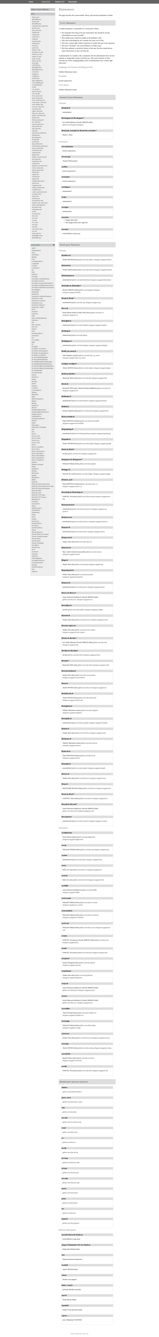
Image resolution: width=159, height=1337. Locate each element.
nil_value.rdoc (36, 122)
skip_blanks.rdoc (37, 126)
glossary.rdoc (36, 28)
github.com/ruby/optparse (88, 464)
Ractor (34, 444)
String (33, 514)
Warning (34, 565)
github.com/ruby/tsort (82, 778)
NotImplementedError (38, 418)
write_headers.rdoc (37, 104)
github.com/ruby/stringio (88, 1025)
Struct (33, 517)
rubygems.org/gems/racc (85, 599)
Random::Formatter (37, 464)
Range (34, 466)
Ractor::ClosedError (38, 447)
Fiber (33, 316)
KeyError (34, 386)
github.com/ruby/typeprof (70, 1223)
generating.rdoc (36, 137)
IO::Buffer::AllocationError (40, 351)
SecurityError (36, 504)
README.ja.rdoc (37, 235)
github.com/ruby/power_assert (72, 1102)
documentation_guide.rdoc (40, 146)
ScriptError (35, 501)
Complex (34, 265)
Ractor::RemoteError (38, 458)
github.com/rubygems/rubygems (73, 125)
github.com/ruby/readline (76, 610)
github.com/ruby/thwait (87, 755)
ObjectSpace (35, 425)
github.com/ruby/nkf (84, 952)
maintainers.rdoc (37, 161)
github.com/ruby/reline (75, 655)
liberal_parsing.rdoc (38, 120)
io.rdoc (34, 87)
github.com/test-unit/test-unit (71, 1122)
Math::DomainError (38, 399)
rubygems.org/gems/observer (98, 521)
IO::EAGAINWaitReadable (40, 357)
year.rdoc (35, 227)
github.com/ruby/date (79, 859)
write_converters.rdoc (38, 100)
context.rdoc (35, 37)
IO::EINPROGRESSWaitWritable (42, 364)
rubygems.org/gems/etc (94, 870)
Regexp (34, 475)
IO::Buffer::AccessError (39, 348)
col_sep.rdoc (36, 89)
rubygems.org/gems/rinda (101, 665)
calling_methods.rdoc (38, 187)
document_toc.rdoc (37, 52)
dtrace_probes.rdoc (37, 148)
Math (33, 397)
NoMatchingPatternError (39, 410)
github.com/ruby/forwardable (89, 421)
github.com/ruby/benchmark (81, 280)
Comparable (35, 263)
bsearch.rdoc (36, 78)
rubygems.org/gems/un (103, 788)
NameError (35, 405)
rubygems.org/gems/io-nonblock (73, 917)
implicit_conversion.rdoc (39, 157)
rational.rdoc (36, 34)
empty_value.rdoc (37, 111)
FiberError (35, 320)
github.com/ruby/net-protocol (81, 509)
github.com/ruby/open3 (79, 531)
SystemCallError (37, 523)
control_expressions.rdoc (39, 192)
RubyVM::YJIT (36, 493)
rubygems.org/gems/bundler (71, 292)
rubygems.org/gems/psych (86, 990)
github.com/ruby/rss (68, 1142)
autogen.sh (35, 74)
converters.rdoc (36, 109)
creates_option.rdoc (38, 168)
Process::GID (36, 436)
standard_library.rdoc (38, 181)
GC (33, 337)
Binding (34, 257)
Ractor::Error (36, 449)
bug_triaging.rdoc (37, 80)
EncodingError (36, 289)
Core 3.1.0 (46, 2)
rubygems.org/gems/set (99, 688)
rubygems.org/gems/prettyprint (72, 577)
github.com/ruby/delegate (80, 345)
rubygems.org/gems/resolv (99, 620)
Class (33, 259)
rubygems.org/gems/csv (70, 315)
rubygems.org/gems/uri (100, 798)
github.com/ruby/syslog (85, 1048)
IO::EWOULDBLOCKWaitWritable (42, 368)
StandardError (36, 510)
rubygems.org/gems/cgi (93, 302)
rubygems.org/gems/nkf (99, 952)
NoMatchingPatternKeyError (40, 412)
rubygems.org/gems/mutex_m (72, 486)
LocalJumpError (36, 390)
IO (32, 344)
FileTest (34, 329)
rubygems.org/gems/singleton (72, 713)
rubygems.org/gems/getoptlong (100, 433)
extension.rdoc (36, 152)
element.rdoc (36, 43)
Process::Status (36, 438)
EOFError (35, 274)
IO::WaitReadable (37, 370)
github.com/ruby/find (85, 411)
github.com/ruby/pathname (84, 975)
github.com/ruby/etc (79, 870)
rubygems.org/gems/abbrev (103, 259)
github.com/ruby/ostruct (94, 552)
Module (34, 403)
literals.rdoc (35, 196)
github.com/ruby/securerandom (85, 675)
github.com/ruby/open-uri (83, 542)
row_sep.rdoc (36, 93)
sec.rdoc (34, 220)
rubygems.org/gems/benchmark (101, 280)
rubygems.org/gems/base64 (103, 270)
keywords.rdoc (36, 159)
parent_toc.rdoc (36, 61)
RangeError (35, 469)
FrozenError (35, 335)
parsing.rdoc (35, 139)
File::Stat (34, 327)
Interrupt (34, 381)
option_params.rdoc (38, 170)
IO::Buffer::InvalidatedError (40, 353)
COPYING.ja (36, 65)
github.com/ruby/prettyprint (84, 574)
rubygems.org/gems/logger (101, 474)
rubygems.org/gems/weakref (98, 821)
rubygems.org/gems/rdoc (70, 645)
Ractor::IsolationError (38, 451)
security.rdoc (36, 176)
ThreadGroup (36, 547)
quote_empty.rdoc (37, 98)
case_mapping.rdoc (38, 82)
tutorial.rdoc (35, 172)
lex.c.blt (34, 231)
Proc (33, 431)
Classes (39, 9)
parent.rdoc (35, 48)
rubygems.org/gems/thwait (71, 758)
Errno (33, 309)
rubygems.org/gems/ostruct (71, 554)
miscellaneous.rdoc (37, 200)
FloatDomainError (37, 333)
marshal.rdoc (36, 163)
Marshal (34, 392)
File (33, 322)
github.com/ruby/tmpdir (79, 768)
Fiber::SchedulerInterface (39, 318)
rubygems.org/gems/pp (95, 564)
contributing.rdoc (37, 85)
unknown (34, 571)
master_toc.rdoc (36, 56)
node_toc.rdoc (36, 59)
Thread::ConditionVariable (39, 536)
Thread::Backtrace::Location (40, 534)
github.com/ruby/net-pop (70, 1172)
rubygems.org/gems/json (70, 942)
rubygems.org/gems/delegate (98, 345)
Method (34, 401)
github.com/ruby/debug (79, 335)
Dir (33, 270)
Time (33, 549)
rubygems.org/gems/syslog (102, 1048)
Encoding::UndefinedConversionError (43, 287)
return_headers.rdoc (38, 124)
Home (31, 2)
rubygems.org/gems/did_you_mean (73, 358)
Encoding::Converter (38, 281)
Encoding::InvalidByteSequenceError (43, 285)
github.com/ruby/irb (74, 453)
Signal (34, 506)
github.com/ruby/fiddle (89, 890)
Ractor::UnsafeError (38, 460)
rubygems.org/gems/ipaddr (102, 443)
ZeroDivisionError (37, 567)
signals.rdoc (35, 179)
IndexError (35, 377)
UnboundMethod (37, 558)
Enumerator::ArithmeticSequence (41, 296)
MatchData (35, 394)
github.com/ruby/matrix (70, 1193)
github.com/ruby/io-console (88, 902)
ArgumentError (36, 250)
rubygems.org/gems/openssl (71, 965)
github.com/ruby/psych (69, 990)
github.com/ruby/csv (97, 312)
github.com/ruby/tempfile (80, 723)
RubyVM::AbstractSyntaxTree (41, 484)
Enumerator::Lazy (37, 303)
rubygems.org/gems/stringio (71, 1028)
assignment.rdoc (37, 185)
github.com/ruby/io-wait (87, 927)
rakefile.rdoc (36, 32)
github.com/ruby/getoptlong (81, 433)
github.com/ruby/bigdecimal (86, 837)
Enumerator (35, 294)
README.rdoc (36, 19)
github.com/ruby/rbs (69, 1213)
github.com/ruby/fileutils (80, 401)
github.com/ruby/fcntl (80, 880)
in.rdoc (34, 211)
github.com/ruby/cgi (78, 302)
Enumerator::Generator (38, 300)
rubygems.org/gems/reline (91, 655)
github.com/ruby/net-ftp (70, 1152)
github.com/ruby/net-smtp (70, 1183)
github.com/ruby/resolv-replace (85, 630)
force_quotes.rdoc (37, 96)
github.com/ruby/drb (84, 378)
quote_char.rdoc (36, 91)
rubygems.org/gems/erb (70, 390)
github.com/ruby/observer (80, 521)
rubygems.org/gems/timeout (71, 745)
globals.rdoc (35, 155)
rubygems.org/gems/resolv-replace (73, 632)
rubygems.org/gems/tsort (98, 778)
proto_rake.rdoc (36, 30)
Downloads (72, 2)
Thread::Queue (36, 541)
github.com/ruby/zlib (85, 1070)
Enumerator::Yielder (38, 307)
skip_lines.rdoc (36, 128)
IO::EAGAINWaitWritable (40, 359)
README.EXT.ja (37, 69)
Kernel (34, 383)
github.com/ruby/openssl (87, 963)
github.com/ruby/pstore (79, 587)
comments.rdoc (36, 189)
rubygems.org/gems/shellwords (72, 700)
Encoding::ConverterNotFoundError (42, 283)
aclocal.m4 (35, 72)
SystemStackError (37, 527)
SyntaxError (35, 521)
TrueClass (35, 554)
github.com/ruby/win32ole (85, 1058)
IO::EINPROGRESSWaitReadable (42, 362)
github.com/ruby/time (82, 733)
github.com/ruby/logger (85, 474)
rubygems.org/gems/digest (102, 368)
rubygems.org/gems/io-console (72, 905)
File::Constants (36, 324)
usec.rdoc (35, 224)
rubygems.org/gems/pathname (72, 977)
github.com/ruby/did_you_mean (89, 355)
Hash (33, 342)
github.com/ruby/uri (85, 798)
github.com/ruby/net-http (86, 496)
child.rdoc (35, 39)
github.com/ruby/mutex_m (88, 484)
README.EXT (36, 67)
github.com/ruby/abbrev (86, 259)
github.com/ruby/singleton (89, 710)
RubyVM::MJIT (36, 490)
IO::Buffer (35, 346)
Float (33, 331)
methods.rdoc (36, 198)
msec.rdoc (35, 216)
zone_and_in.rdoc (37, 229)
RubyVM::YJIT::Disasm (39, 497)
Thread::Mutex (36, 538)
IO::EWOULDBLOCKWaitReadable (43, 366)
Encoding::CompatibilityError (40, 279)
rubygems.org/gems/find (101, 411)
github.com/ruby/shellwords (87, 698)
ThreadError (35, 545)
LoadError (35, 388)
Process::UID (36, 442)
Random (34, 462)
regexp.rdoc (35, 174)
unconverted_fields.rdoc (39, 133)
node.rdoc (35, 45)
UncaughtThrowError (38, 560)
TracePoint (35, 552)
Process (34, 434)
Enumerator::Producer (38, 305)
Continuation (35, 268)
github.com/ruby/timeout (89, 743)
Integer (34, 379)
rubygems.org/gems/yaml (85, 811)
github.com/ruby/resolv (82, 620)
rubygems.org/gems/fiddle (71, 892)
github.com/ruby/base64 (85, 270)
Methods (45, 9)
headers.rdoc (36, 117)
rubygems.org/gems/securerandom (73, 677)
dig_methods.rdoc (37, 144)
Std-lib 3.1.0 (59, 2)
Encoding (34, 276)
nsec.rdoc (35, 218)
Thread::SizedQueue (38, 543)
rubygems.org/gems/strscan (101, 1038)
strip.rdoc (35, 131)
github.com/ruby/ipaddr (85, 443)
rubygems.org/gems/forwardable (73, 423)
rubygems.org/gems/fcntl (96, 880)
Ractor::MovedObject (38, 455)
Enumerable (35, 292)
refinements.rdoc (37, 209)
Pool (33, 429)
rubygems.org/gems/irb (88, 453)
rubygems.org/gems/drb (99, 378)
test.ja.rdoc (35, 63)
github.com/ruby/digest (85, 368)
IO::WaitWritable (37, 372)
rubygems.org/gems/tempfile (98, 723)
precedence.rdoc (37, 207)
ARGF (34, 248)
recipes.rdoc (35, 141)
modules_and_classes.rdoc (40, 203)
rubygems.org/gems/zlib (100, 1070)
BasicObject (35, 255)
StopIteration (35, 512)
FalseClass (35, 314)
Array (33, 252)
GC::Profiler (35, 340)
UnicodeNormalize (37, 562)
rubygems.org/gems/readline (94, 610)
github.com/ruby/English (80, 325)
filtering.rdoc (36, 135)
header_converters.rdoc (39, 115)
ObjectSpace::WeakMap (39, 427)
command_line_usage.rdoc (40, 26)
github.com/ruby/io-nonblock (89, 915)
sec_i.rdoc (35, 222)
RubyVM (34, 482)
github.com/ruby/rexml (69, 1132)
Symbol (34, 519)
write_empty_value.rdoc (39, 102)
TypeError (35, 556)
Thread (34, 530)
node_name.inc (36, 233)
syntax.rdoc (35, 183)
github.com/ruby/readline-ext (86, 1013)
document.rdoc (36, 41)
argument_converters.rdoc (39, 165)
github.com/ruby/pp (81, 564)
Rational (34, 471)
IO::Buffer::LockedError (39, 355)
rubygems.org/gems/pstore (96, 587)
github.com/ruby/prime (69, 1203)
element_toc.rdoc (37, 54)
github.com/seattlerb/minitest (71, 1092)
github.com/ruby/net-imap (71, 1162)
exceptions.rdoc (36, 194)
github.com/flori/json (102, 940)
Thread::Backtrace (37, 532)
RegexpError (35, 477)
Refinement (35, 473)
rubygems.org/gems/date (94, 859)
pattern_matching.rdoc (38, 205)
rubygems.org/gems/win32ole (72, 1060)
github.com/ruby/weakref (80, 821)
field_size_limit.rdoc (38, 113)
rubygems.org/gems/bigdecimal (72, 839)
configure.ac (35, 76)
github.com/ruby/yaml (69, 811)
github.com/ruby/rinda (85, 665)
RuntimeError (36, 499)
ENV (33, 272)
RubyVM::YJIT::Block (38, 495)
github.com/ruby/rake (69, 1112)
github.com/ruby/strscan (83, 1038)
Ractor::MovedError (38, 453)
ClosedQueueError (37, 261)
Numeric (34, 420)
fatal (33, 569)
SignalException (36, 508)
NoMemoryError (37, 414)
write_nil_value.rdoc (38, 107)
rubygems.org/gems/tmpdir (96, 768)
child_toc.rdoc (36, 50)
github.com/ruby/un (89, 788)
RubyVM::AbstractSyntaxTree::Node (43, 486)
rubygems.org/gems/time (98, 733)
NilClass (34, 407)
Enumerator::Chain (37, 298)
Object (34, 423)
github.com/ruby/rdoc (100, 642)
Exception (35, 311)
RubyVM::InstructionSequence (41, 488)
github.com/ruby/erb (103, 388)
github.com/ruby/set (84, 688)
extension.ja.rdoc (37, 150)
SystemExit (35, 525)
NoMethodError (36, 416)
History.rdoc (35, 17)
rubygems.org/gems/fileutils (97, 401)
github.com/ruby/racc (69, 599)
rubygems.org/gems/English (97, 325)
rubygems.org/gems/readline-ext (72, 1015)
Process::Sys (35, 440)
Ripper (34, 479)
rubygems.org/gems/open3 (96, 531)
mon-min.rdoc (36, 214)
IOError (34, 375)
